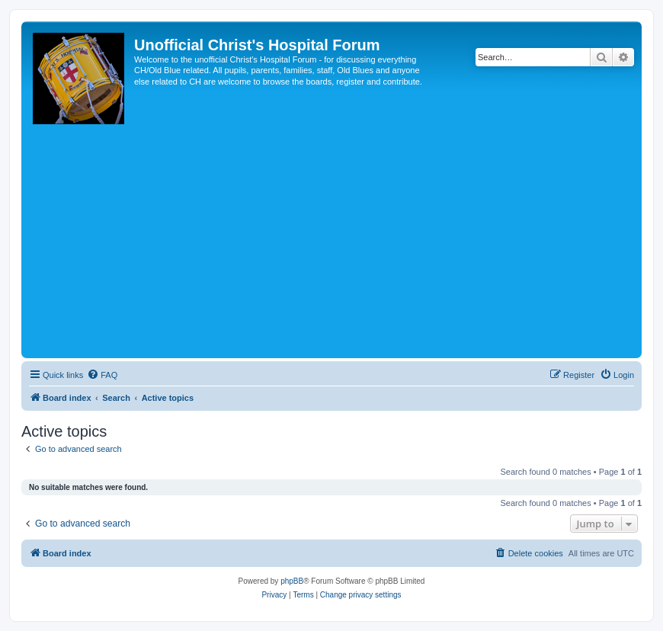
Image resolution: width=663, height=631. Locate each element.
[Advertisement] (331, 240)
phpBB (291, 581)
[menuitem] (102, 375)
